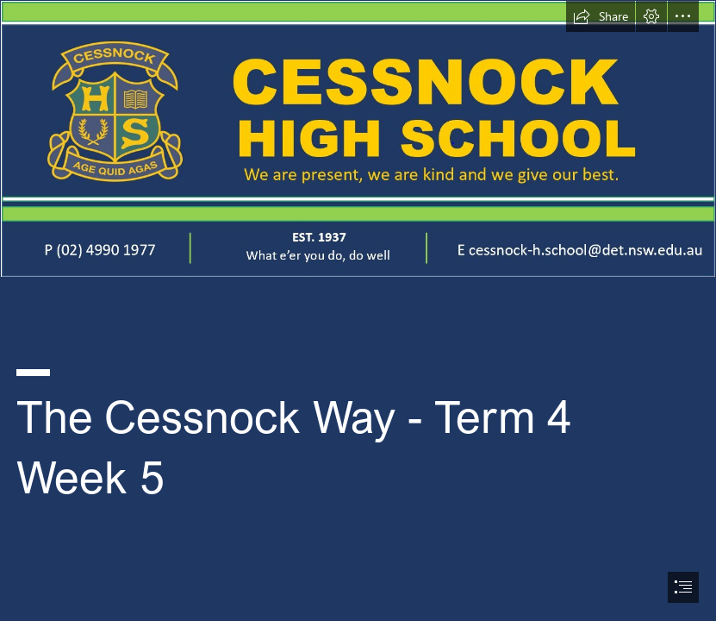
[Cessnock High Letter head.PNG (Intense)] (358, 139)
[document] (358, 310)
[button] (600, 16)
